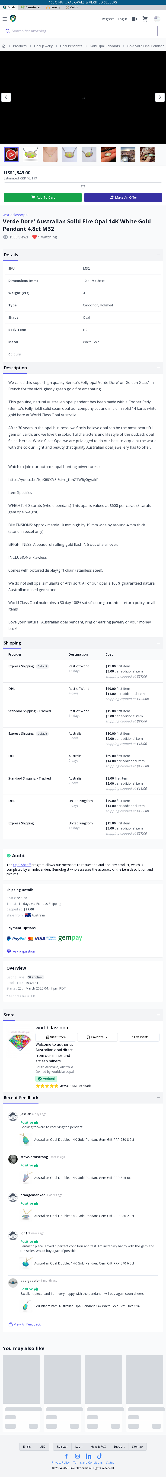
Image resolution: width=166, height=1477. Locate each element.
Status (110, 1463)
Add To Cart (43, 197)
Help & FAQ (98, 1447)
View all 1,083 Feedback (63, 1086)
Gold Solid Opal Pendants (146, 46)
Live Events (139, 1037)
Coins (72, 7)
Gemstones (31, 7)
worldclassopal (16, 214)
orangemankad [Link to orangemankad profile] (32, 1195)
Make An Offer (123, 197)
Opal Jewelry (43, 46)
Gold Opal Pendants (105, 46)
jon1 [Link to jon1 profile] (23, 1233)
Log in (122, 19)
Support (119, 1447)
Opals (9, 7)
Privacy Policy (61, 1463)
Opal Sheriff (22, 865)
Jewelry (53, 7)
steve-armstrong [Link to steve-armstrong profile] (34, 1157)
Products (20, 46)
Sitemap (137, 1447)
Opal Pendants (71, 46)
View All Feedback (24, 1324)
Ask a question (20, 951)
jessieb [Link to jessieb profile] (25, 1114)
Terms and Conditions (87, 1463)
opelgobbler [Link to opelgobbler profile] (30, 1280)
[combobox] (80, 31)
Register (108, 19)
